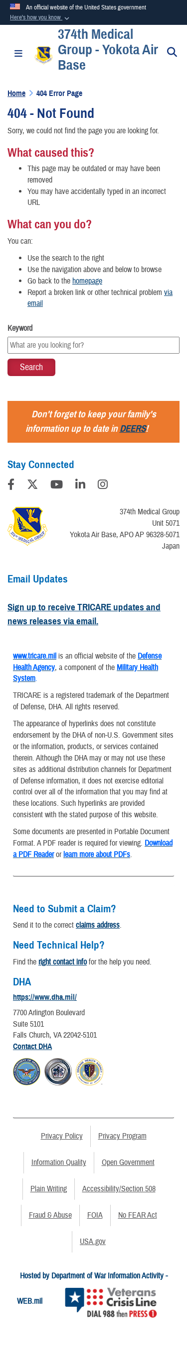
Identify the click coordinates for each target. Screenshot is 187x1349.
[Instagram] (103, 486)
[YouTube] (56, 486)
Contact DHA (32, 1047)
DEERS (133, 428)
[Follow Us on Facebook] (10, 486)
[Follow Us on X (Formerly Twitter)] (32, 486)
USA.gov (93, 1242)
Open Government (128, 1162)
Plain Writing (48, 1189)
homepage (87, 281)
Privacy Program (122, 1136)
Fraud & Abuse (50, 1215)
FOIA (95, 1215)
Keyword (19, 328)
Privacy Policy (62, 1136)
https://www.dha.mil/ (45, 997)
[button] (40, 18)
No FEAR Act (137, 1215)
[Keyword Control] (93, 345)
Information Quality (58, 1162)
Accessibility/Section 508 (119, 1189)
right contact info (62, 962)
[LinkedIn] (80, 486)
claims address (98, 925)
